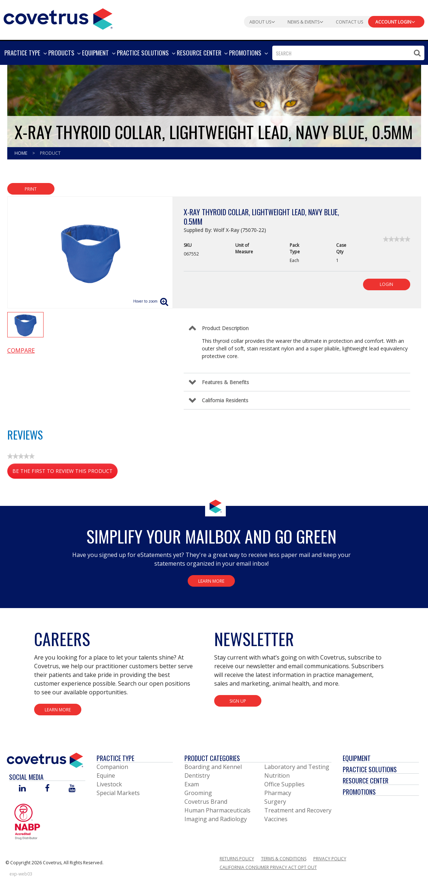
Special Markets (118, 793)
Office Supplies (284, 784)
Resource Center (365, 780)
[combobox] (348, 53)
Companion (112, 767)
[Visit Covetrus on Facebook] (47, 789)
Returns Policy (237, 859)
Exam (191, 784)
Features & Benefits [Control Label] (225, 382)
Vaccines (276, 819)
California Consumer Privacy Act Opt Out (268, 867)
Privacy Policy (329, 859)
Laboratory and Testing (296, 767)
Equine (106, 775)
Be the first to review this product (65, 472)
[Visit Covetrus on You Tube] (72, 789)
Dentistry (197, 775)
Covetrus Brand (205, 802)
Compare (21, 350)
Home (21, 153)
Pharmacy (277, 793)
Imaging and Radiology (215, 819)
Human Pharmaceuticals (217, 810)
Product (50, 153)
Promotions (359, 792)
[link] (396, 239)
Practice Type (115, 758)
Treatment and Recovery (297, 810)
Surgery (275, 802)
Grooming (198, 793)
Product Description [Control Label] (225, 328)
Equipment (357, 758)
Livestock (109, 784)
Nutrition (277, 775)
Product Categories (212, 758)
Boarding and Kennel (213, 767)
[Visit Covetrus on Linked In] (22, 789)
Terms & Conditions (283, 859)
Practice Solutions (370, 769)
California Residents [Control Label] (225, 400)
